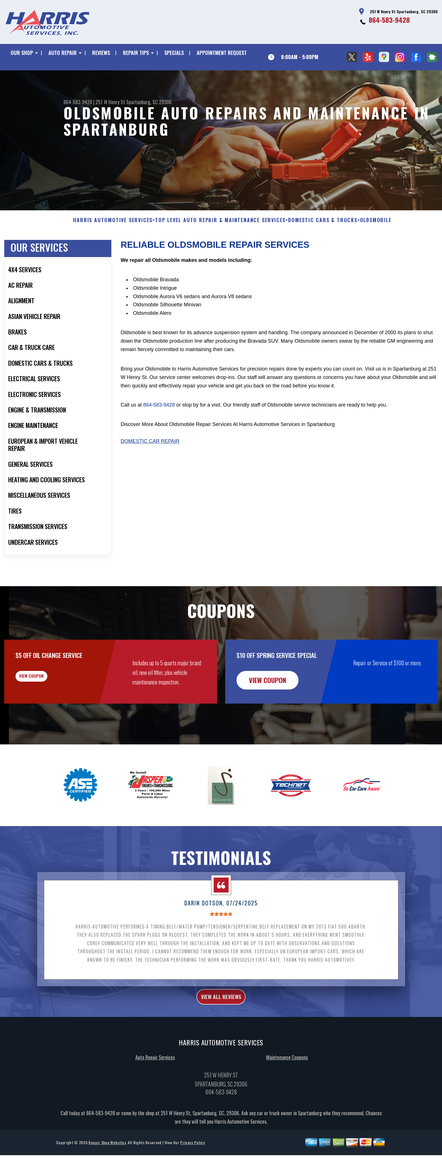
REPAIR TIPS (136, 52)
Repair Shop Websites (107, 1152)
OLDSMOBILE (376, 227)
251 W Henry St (110, 102)
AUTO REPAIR (62, 52)
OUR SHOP (22, 52)
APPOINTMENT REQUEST (222, 52)
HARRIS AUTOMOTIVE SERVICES (113, 227)
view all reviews (221, 1005)
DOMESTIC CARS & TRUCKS (322, 227)
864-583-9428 (389, 20)
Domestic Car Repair (150, 448)
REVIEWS (101, 52)
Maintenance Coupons (287, 1067)
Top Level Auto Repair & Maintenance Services (220, 227)
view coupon (46, 687)
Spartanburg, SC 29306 (149, 102)
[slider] (221, 921)
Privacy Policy (192, 1152)
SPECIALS (174, 52)
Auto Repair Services (155, 1067)
